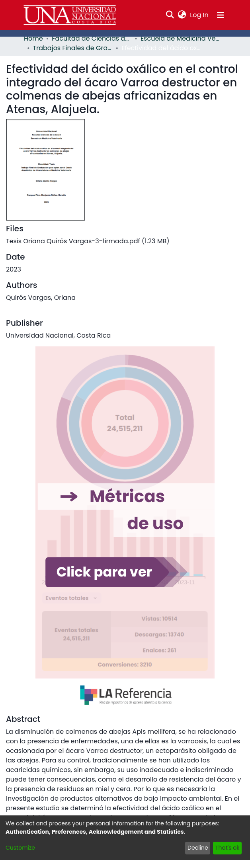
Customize (19, 847)
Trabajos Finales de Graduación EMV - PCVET (72, 48)
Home (32, 38)
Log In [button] (200, 15)
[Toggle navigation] (221, 15)
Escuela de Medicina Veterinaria (177, 38)
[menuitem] (183, 15)
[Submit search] (171, 15)
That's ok (228, 847)
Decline (200, 847)
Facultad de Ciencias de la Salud (89, 38)
